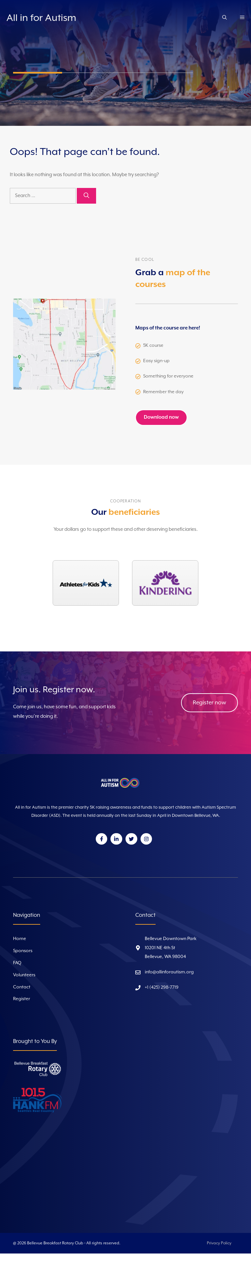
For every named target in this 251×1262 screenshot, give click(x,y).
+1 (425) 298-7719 (161, 987)
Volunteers (24, 975)
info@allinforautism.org (169, 972)
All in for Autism (41, 18)
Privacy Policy (219, 1243)
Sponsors (22, 950)
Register (21, 998)
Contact (21, 987)
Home (19, 938)
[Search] (86, 196)
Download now (161, 417)
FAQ (17, 963)
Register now (209, 702)
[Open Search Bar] (224, 18)
